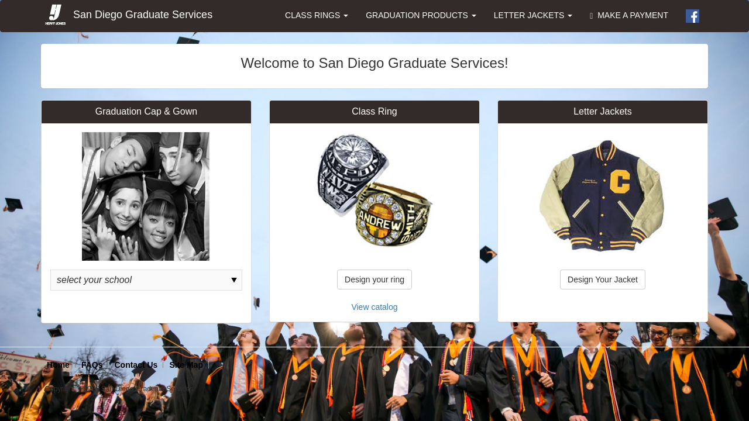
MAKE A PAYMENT (629, 15)
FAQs (92, 365)
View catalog (374, 307)
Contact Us (135, 365)
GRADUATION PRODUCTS (421, 15)
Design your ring (374, 279)
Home (58, 365)
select (234, 280)
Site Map (186, 365)
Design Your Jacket (603, 279)
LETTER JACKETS (533, 15)
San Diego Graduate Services (128, 15)
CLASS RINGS (316, 15)
